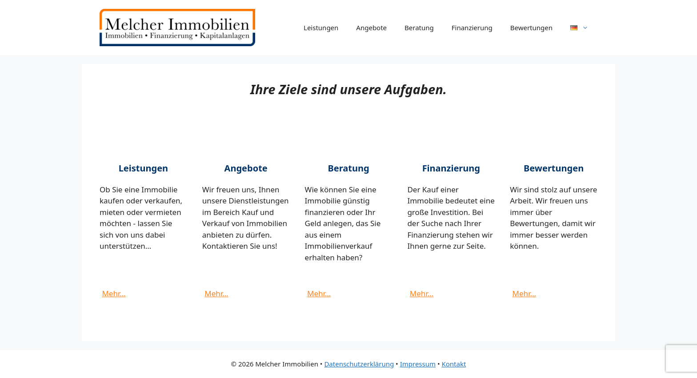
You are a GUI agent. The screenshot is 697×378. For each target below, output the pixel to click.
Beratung (419, 27)
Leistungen (321, 27)
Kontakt (453, 363)
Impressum (418, 363)
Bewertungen (531, 27)
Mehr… (113, 293)
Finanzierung (472, 27)
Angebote (371, 27)
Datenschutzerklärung (359, 363)
